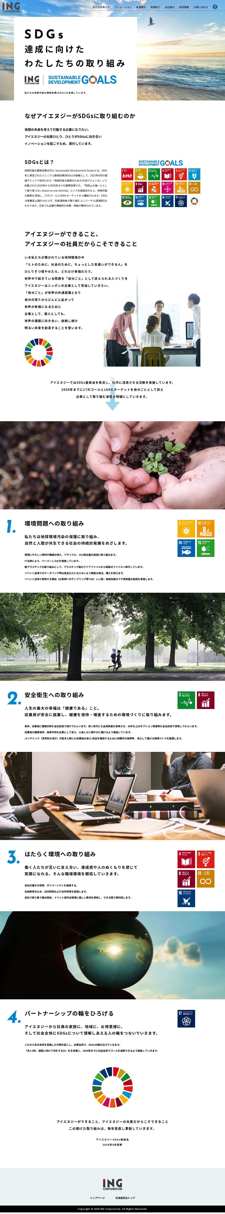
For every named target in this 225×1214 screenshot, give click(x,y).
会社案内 (170, 7)
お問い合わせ (201, 7)
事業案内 (141, 7)
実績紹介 (155, 7)
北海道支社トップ (125, 1199)
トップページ (97, 1199)
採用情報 (184, 7)
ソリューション (123, 7)
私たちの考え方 (101, 7)
